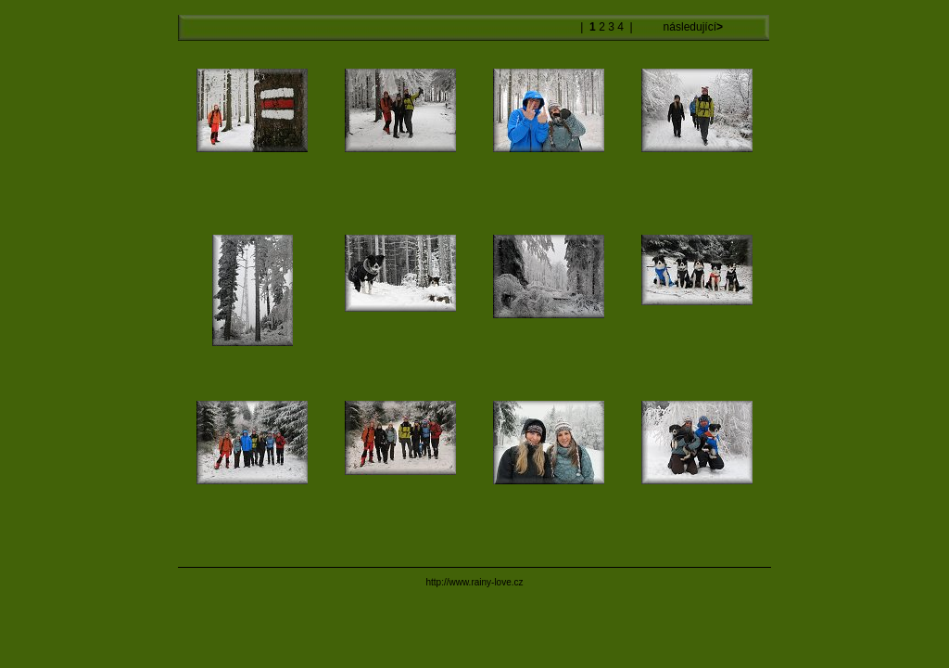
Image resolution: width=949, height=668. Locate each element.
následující (691, 26)
